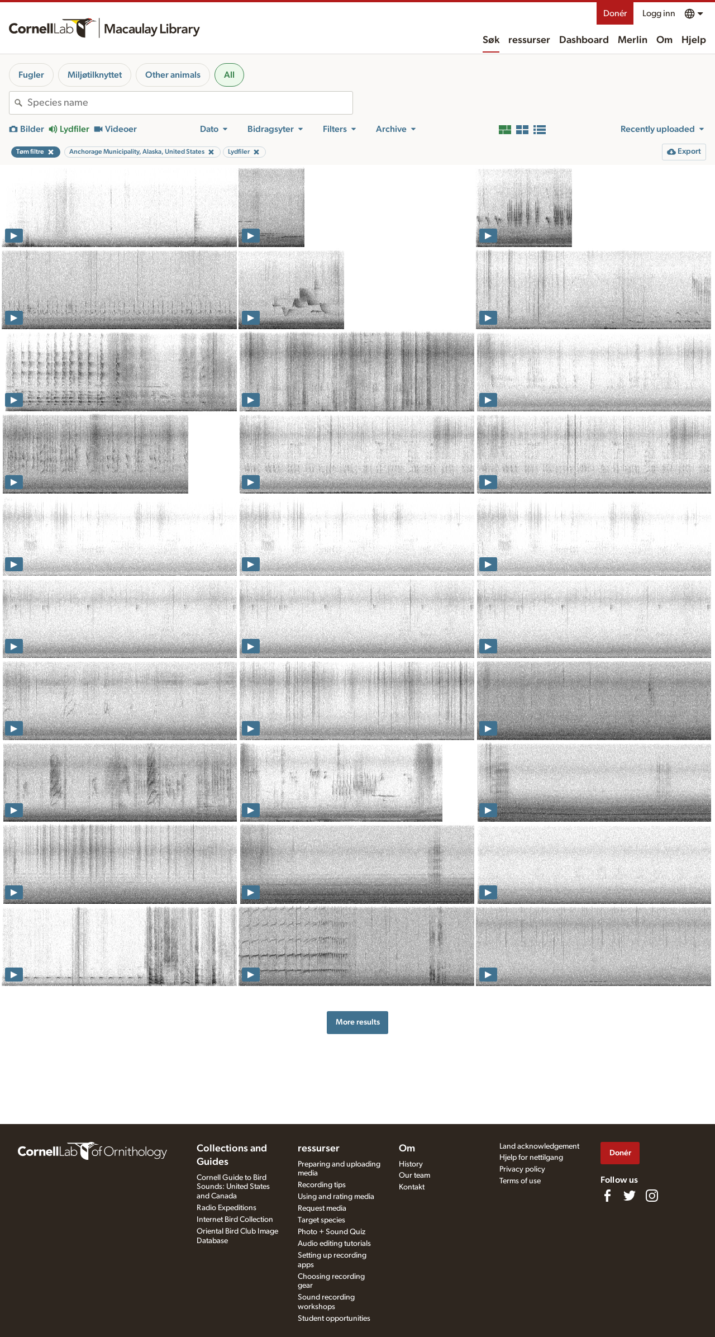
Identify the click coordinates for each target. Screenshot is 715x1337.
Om (664, 40)
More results (358, 1022)
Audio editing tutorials (334, 1244)
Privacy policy (522, 1169)
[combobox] (189, 103)
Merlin (632, 40)
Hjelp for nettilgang (531, 1157)
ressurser (529, 40)
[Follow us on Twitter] (629, 1195)
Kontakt (412, 1187)
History (411, 1164)
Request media (322, 1208)
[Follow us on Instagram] (652, 1195)
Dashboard (584, 40)
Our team (414, 1175)
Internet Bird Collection (235, 1220)
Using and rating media (336, 1197)
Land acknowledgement (539, 1146)
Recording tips (322, 1185)
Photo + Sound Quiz (331, 1232)
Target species (321, 1220)
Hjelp (693, 40)
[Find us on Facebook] (607, 1195)
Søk (491, 40)
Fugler (31, 74)
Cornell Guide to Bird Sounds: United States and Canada (233, 1187)
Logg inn (658, 13)
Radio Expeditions (226, 1208)
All (229, 74)
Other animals (173, 74)
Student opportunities (334, 1318)
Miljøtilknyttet (95, 74)
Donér (615, 13)
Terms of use (520, 1181)
